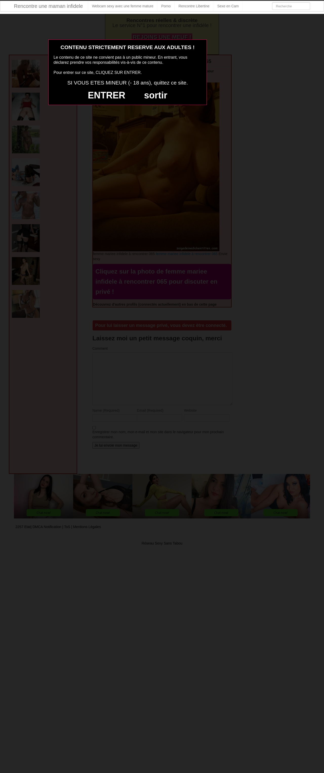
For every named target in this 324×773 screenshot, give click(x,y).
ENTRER (106, 95)
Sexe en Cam (228, 6)
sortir (155, 95)
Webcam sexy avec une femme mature (122, 6)
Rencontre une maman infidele (48, 6)
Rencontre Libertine (193, 6)
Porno (166, 6)
